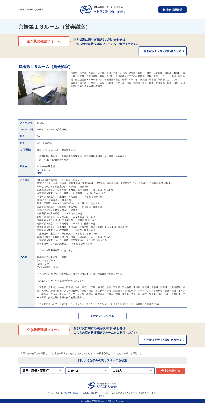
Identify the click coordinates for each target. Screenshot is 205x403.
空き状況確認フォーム (74, 393)
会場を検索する (170, 370)
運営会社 (102, 396)
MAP (39, 173)
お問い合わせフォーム (103, 393)
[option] (42, 88)
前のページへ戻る (102, 316)
